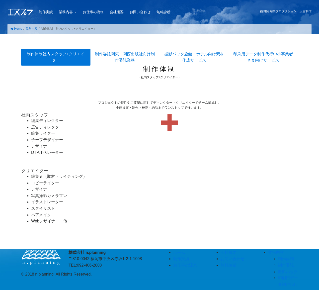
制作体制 (56, 57)
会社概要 (117, 12)
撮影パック (194, 57)
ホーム (179, 252)
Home (16, 29)
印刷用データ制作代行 (263, 57)
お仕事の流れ (93, 12)
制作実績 (46, 12)
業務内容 (66, 12)
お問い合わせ (140, 12)
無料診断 (163, 12)
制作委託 (125, 57)
